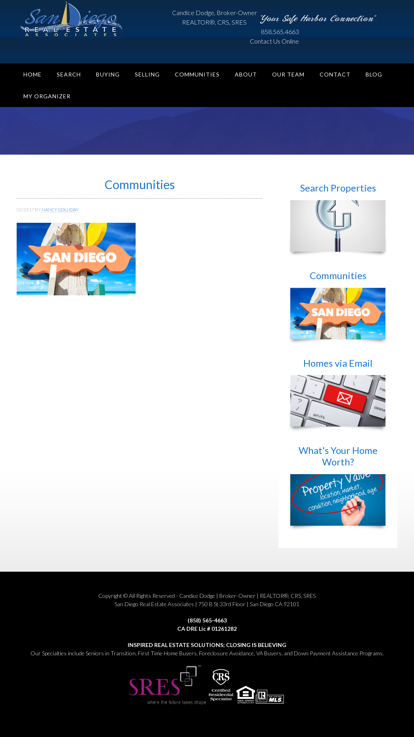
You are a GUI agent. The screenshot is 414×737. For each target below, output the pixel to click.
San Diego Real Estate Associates (76, 20)
